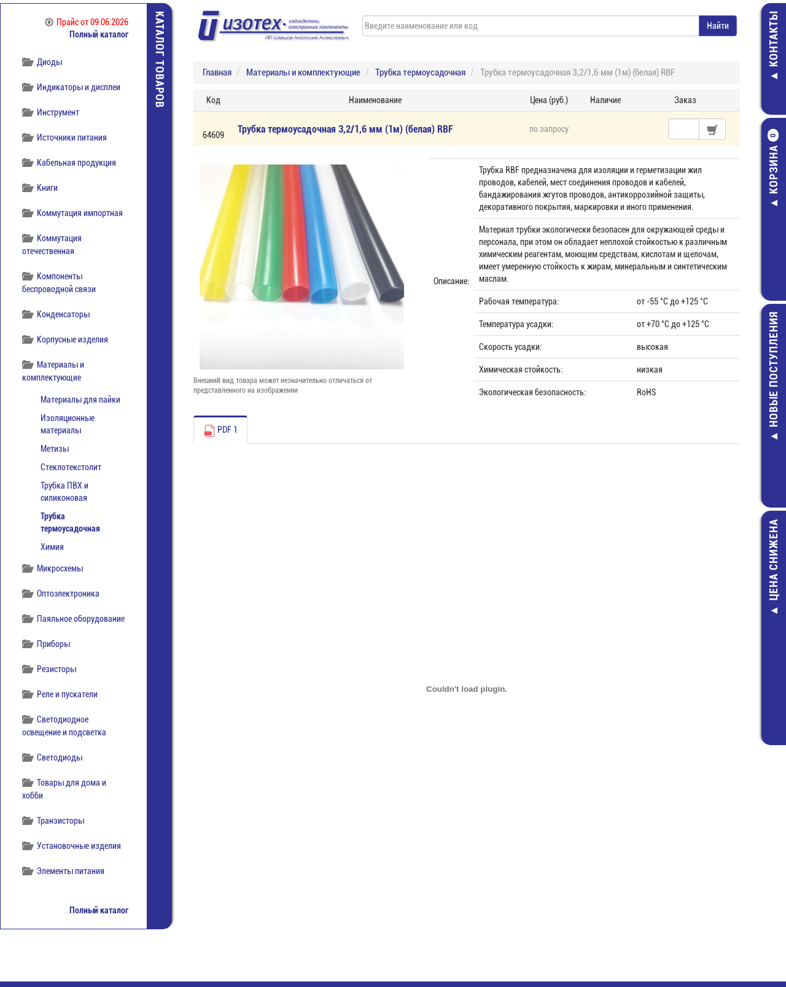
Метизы (55, 449)
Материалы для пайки (80, 399)
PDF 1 (220, 431)
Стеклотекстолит (71, 467)
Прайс (86, 22)
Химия (52, 547)
